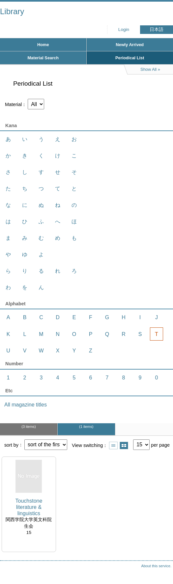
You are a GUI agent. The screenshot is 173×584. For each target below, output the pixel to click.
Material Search (43, 57)
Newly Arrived (130, 44)
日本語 (156, 29)
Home (43, 44)
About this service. (156, 566)
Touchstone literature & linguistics (28, 507)
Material (13, 104)
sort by (11, 444)
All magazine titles (25, 404)
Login (123, 29)
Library (12, 11)
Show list (113, 445)
